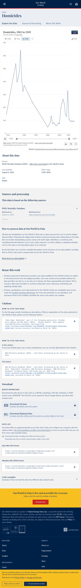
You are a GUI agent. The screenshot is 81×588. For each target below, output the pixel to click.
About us (45, 549)
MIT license (60, 521)
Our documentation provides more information (32, 433)
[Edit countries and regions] (74, 39)
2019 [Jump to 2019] (75, 139)
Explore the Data (9, 23)
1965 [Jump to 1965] (11, 139)
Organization (46, 555)
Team (44, 565)
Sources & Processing (31, 23)
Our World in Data (40, 4)
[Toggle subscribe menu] (76, 4)
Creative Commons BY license (23, 293)
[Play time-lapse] (5, 139)
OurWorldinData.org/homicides (12, 145)
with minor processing (38, 164)
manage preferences (34, 577)
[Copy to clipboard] (72, 321)
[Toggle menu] (4, 4)
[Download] (66, 144)
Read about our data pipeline (14, 258)
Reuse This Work (53, 23)
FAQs (70, 524)
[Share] (71, 144)
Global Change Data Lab (37, 516)
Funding (45, 560)
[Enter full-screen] (76, 144)
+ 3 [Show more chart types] (32, 39)
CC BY (25, 145)
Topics (4, 549)
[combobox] (70, 4)
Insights (5, 560)
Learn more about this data (44, 143)
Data (4, 555)
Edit (75, 39)
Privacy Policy (20, 577)
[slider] (17, 138)
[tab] (8, 39)
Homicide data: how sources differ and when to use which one (55, 149)
